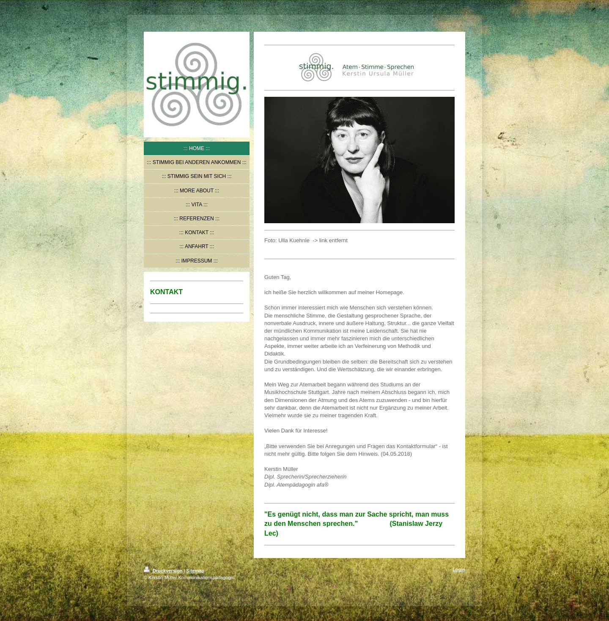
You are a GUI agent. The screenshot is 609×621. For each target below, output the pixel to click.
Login (459, 569)
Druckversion (164, 570)
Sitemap (195, 570)
